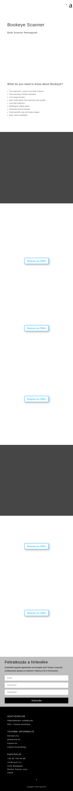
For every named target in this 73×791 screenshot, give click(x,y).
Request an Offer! (36, 261)
